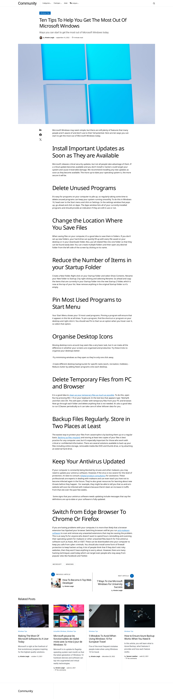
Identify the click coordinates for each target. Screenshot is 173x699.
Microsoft (57, 564)
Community (27, 3)
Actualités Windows (59, 630)
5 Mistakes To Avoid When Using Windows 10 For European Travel (102, 637)
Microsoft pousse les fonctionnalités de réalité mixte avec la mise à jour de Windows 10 (67, 639)
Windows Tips (45, 13)
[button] (154, 3)
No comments (61, 668)
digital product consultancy (93, 475)
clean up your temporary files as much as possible (91, 395)
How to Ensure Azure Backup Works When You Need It (139, 636)
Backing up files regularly (69, 437)
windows (70, 564)
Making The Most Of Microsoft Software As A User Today (33, 637)
